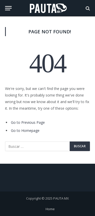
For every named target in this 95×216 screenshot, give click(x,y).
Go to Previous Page (28, 122)
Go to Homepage (25, 130)
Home (50, 209)
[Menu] (8, 8)
